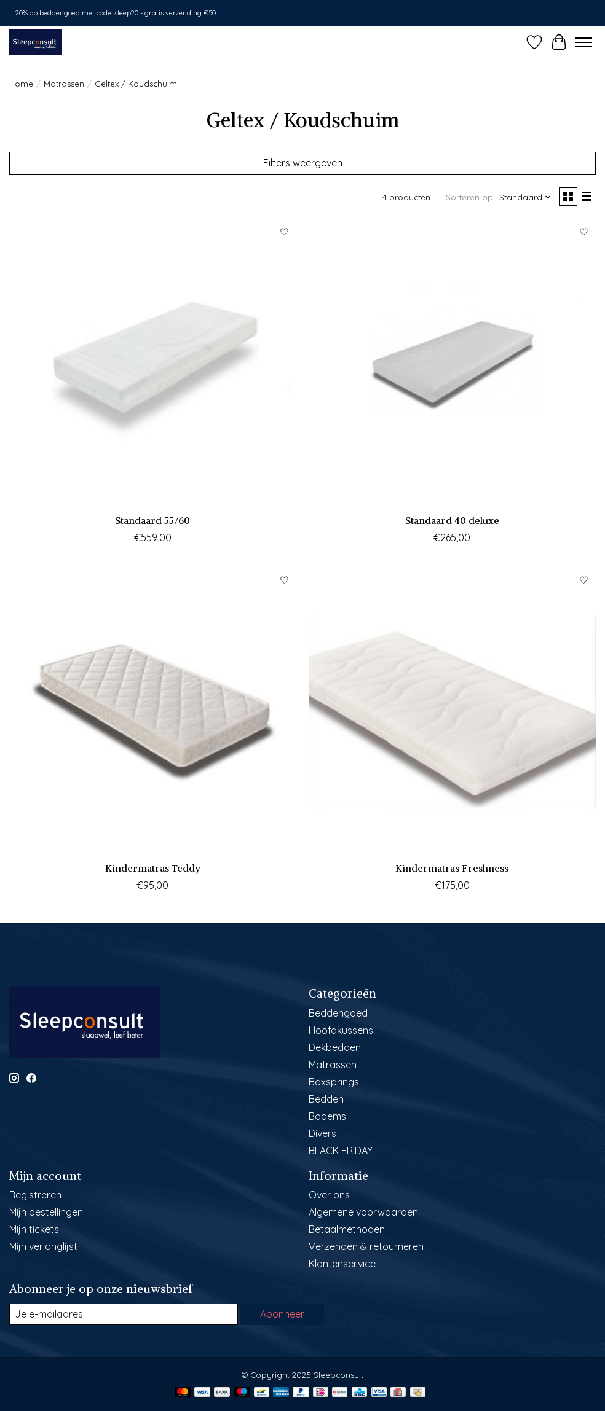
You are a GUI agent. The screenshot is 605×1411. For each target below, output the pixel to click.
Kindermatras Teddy (152, 868)
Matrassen (64, 83)
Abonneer (282, 1314)
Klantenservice (342, 1263)
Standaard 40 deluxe (452, 520)
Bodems (327, 1116)
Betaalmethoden (347, 1229)
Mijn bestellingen (46, 1212)
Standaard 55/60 (152, 520)
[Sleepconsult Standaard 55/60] (152, 364)
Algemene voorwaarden (363, 1212)
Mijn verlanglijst (43, 1246)
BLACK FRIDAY (341, 1150)
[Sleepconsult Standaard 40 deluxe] (452, 364)
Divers (322, 1133)
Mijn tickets (34, 1229)
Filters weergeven (302, 163)
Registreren (35, 1195)
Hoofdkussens (341, 1030)
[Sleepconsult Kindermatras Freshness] (452, 711)
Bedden (326, 1099)
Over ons (329, 1195)
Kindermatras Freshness (451, 868)
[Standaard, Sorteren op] (525, 197)
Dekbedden (335, 1047)
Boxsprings (334, 1082)
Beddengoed (338, 1013)
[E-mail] (123, 1314)
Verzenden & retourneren (366, 1246)
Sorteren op (469, 197)
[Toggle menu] (583, 42)
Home (21, 83)
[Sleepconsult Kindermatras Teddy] (152, 711)
